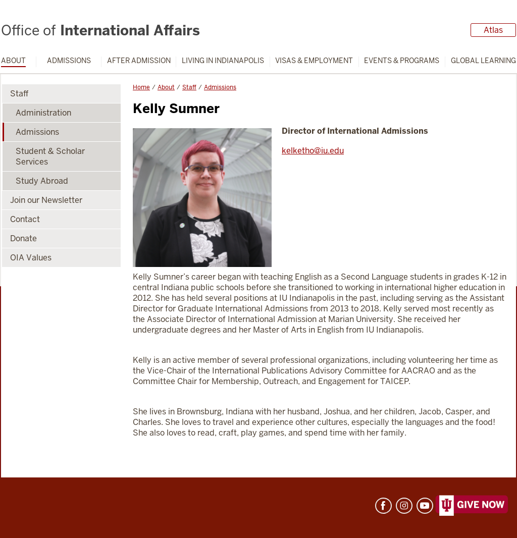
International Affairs (100, 30)
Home (141, 87)
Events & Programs (401, 61)
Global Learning (483, 61)
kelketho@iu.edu (313, 150)
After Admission (139, 61)
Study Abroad (42, 181)
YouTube (425, 506)
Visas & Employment (314, 61)
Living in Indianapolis (223, 61)
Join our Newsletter (46, 200)
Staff (189, 87)
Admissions (69, 61)
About (13, 61)
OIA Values (30, 257)
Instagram (404, 506)
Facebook (383, 506)
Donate (23, 238)
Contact (25, 219)
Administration (43, 112)
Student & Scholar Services (50, 156)
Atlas (493, 30)
